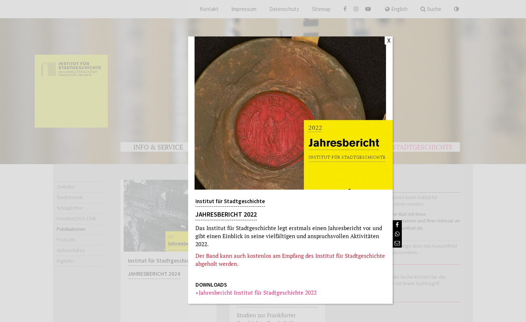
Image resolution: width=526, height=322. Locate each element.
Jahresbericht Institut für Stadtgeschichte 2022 (258, 292)
